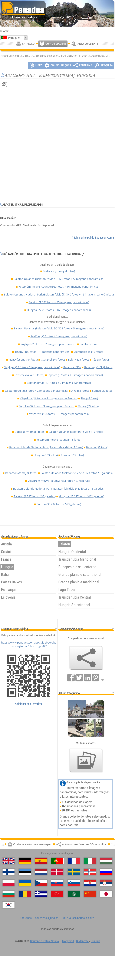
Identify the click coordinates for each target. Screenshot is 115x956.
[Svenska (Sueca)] (73, 872)
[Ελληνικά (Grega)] (41, 894)
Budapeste (82, 941)
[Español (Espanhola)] (41, 861)
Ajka (80, 390)
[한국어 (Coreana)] (8, 905)
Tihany (42, 352)
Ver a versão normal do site (78, 918)
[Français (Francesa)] (73, 861)
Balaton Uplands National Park (49, 56)
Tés (100, 359)
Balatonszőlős (88, 344)
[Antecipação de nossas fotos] (86, 760)
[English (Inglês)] (8, 861)
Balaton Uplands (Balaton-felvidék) (59, 279)
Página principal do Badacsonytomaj (93, 238)
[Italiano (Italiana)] (90, 861)
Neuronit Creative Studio (44, 941)
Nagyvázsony (23, 359)
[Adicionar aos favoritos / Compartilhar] (86, 658)
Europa (72, 455)
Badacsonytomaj (98, 56)
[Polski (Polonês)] (8, 883)
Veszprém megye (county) (58, 286)
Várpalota (49, 398)
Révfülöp (58, 336)
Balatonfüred (36, 390)
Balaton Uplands (77, 56)
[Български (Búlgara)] (8, 894)
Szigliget (48, 344)
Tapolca (75, 375)
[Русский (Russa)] (106, 872)
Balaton (25, 56)
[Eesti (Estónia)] (25, 872)
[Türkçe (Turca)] (57, 894)
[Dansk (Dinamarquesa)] (57, 872)
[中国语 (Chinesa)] (90, 894)
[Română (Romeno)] (25, 894)
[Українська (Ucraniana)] (25, 883)
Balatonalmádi (59, 383)
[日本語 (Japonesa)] (106, 894)
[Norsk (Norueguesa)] (90, 872)
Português (14, 38)
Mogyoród (68, 941)
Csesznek (53, 359)
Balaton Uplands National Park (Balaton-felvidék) (59, 294)
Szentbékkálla (88, 352)
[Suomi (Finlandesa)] (8, 872)
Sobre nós (26, 918)
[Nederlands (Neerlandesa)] (41, 872)
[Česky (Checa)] (41, 883)
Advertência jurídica (46, 918)
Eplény (78, 359)
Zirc (89, 398)
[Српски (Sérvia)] (106, 883)
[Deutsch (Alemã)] (25, 861)
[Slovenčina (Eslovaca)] (57, 883)
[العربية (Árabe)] (73, 894)
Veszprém (59, 414)
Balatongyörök (98, 367)
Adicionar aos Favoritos (29, 704)
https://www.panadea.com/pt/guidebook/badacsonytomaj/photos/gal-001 (28, 644)
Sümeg (102, 390)
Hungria (14, 56)
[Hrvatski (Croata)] (90, 883)
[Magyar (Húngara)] (106, 861)
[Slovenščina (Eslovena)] (73, 883)
